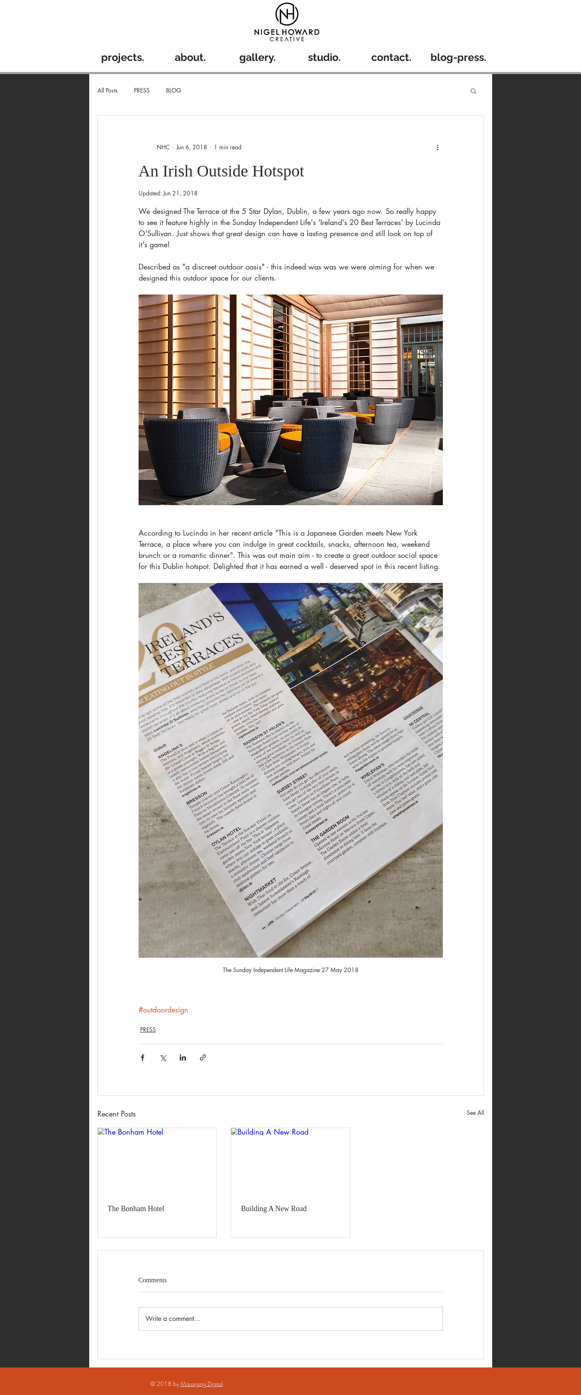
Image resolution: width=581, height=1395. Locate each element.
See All (475, 1112)
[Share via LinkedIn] (183, 1057)
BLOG (173, 90)
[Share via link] (203, 1057)
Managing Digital (202, 1384)
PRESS (142, 90)
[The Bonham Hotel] (157, 1161)
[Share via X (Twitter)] (163, 1057)
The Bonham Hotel (136, 1209)
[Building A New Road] (290, 1161)
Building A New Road (274, 1209)
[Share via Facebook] (142, 1057)
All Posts (107, 90)
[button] (473, 90)
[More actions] (438, 147)
